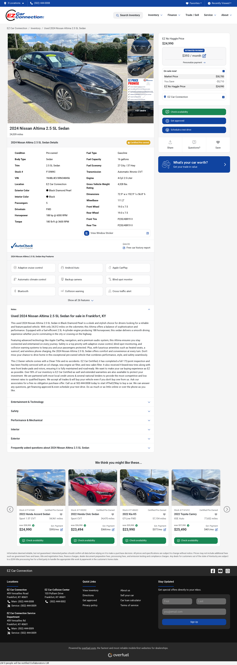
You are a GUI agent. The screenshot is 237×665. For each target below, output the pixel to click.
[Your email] (194, 611)
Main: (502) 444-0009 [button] (21, 628)
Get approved (174, 121)
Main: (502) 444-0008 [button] (21, 601)
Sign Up (194, 622)
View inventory (90, 590)
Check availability (176, 112)
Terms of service (129, 605)
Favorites (193, 3)
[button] (15, 3)
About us (125, 590)
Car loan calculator (130, 600)
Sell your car (127, 595)
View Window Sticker (116, 233)
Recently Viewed (218, 3)
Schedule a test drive (178, 130)
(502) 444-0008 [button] (40, 3)
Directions (88, 595)
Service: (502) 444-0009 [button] (22, 606)
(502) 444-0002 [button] (55, 601)
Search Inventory (128, 15)
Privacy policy (90, 605)
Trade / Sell (192, 15)
